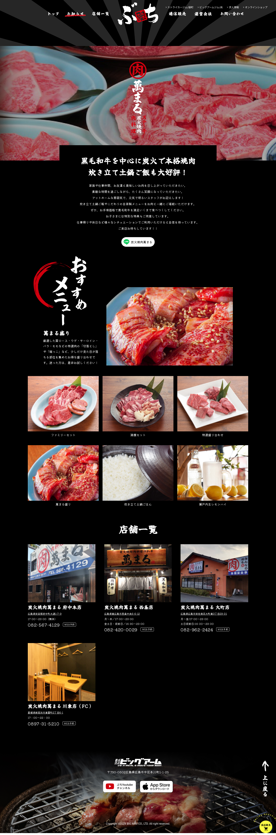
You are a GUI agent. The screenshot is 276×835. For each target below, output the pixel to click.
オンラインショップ (256, 7)
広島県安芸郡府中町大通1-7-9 (47, 614)
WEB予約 (71, 625)
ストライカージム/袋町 (180, 7)
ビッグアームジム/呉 (211, 7)
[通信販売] (177, 26)
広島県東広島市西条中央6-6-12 (124, 614)
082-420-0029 (121, 630)
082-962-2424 (197, 630)
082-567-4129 (44, 625)
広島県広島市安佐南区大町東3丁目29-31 (207, 614)
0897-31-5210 (43, 725)
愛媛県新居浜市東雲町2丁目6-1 (48, 713)
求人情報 (234, 7)
